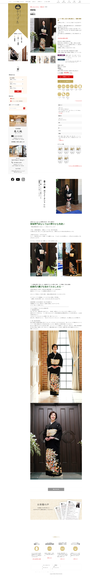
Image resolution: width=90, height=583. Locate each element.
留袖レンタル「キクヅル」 (34, 6)
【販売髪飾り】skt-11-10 (72, 149)
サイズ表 (60, 113)
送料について (49, 564)
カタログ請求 (69, 2)
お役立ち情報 (28, 1)
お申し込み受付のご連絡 (37, 565)
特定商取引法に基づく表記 (59, 574)
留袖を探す (58, 2)
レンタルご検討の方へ (66, 81)
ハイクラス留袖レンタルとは (18, 1)
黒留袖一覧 (42, 6)
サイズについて (58, 571)
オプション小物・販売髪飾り (17, 101)
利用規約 (36, 574)
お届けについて (62, 565)
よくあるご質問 (47, 1)
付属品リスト (61, 140)
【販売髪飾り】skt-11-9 (78, 149)
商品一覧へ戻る (56, 488)
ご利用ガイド (39, 1)
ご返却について (75, 565)
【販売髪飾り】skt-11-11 (66, 149)
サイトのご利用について (69, 574)
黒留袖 (13, 98)
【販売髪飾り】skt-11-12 (60, 149)
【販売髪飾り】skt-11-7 (66, 158)
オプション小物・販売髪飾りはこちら (75, 165)
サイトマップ (51, 574)
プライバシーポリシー (43, 574)
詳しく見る (44, 513)
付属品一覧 (51, 571)
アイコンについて (78, 100)
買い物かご (79, 2)
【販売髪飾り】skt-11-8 (60, 158)
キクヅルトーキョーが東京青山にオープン (56, 532)
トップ (10, 1)
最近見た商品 (64, 2)
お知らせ (34, 1)
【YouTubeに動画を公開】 (63, 38)
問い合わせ (74, 2)
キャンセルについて (45, 571)
